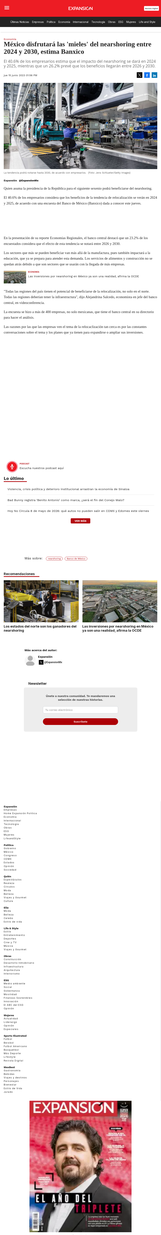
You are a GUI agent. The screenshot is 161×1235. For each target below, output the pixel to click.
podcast (24, 464)
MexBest (9, 1067)
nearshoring (54, 558)
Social (8, 987)
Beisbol (9, 1042)
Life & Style (11, 928)
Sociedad (10, 869)
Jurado (8, 1091)
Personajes (11, 1081)
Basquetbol (11, 1049)
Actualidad (11, 1018)
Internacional (80, 21)
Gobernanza (12, 990)
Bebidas (9, 1074)
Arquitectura (12, 970)
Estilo (7, 931)
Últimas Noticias (19, 21)
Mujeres (131, 21)
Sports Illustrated (15, 1035)
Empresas (38, 21)
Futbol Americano (15, 1046)
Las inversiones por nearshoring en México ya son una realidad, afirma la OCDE (83, 276)
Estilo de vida (13, 921)
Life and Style (147, 21)
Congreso (10, 855)
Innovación (11, 1001)
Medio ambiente (15, 983)
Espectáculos (13, 879)
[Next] (153, 599)
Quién (7, 876)
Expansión (45, 656)
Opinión (9, 866)
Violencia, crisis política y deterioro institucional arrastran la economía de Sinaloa (68, 489)
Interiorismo (12, 973)
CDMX (8, 859)
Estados (9, 862)
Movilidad (10, 994)
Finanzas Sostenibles (18, 997)
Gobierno (10, 848)
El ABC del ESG (14, 1005)
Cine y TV (10, 942)
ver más (80, 520)
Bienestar (10, 1084)
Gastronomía (12, 1070)
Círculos (9, 886)
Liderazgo (10, 1022)
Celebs (8, 918)
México (8, 851)
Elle (6, 907)
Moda (7, 890)
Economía (64, 21)
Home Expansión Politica (20, 813)
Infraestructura (14, 966)
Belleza (9, 894)
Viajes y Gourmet (15, 897)
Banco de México (76, 558)
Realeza (9, 883)
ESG (121, 21)
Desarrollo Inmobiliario (19, 962)
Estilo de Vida (13, 1088)
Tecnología (98, 21)
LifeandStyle (12, 838)
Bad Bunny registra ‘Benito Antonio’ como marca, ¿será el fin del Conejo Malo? (65, 500)
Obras (111, 21)
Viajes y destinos (15, 1077)
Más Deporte (12, 1053)
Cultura (8, 901)
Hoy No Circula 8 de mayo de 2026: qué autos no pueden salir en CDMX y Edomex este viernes (78, 511)
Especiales (11, 1029)
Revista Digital (151, 8)
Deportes (10, 938)
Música (8, 945)
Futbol (8, 1039)
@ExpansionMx (28, 180)
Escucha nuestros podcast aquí (42, 468)
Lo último (14, 478)
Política (51, 21)
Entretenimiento (14, 935)
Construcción (12, 959)
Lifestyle (10, 1056)
